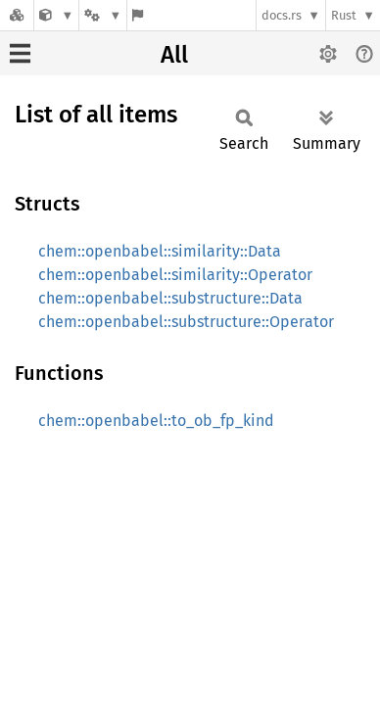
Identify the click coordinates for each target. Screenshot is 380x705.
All (174, 55)
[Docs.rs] (16, 15)
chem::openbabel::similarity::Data (159, 251)
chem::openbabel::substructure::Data (170, 298)
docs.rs (281, 15)
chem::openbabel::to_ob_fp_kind (156, 420)
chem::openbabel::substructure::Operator (186, 321)
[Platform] (102, 15)
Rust (343, 15)
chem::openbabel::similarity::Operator (175, 274)
